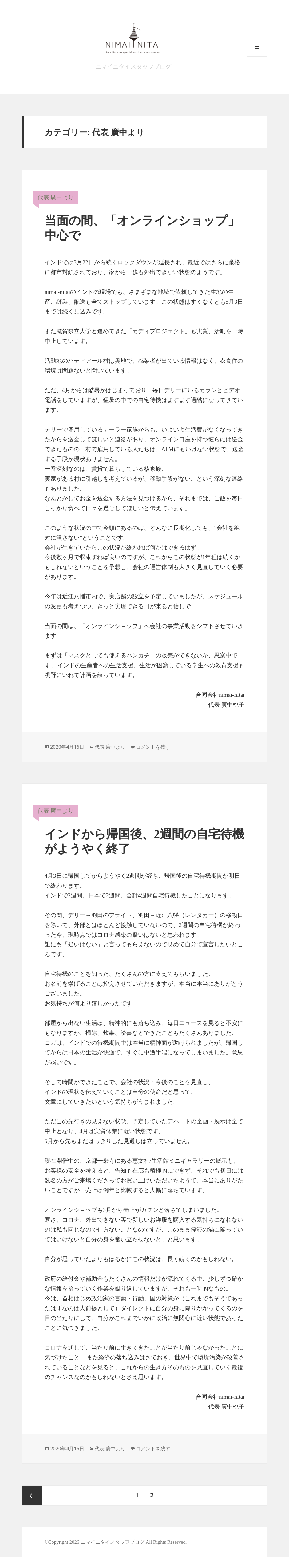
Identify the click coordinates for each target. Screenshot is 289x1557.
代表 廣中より (56, 197)
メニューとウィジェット (257, 56)
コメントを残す (153, 746)
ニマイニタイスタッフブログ (133, 66)
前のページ (32, 1495)
